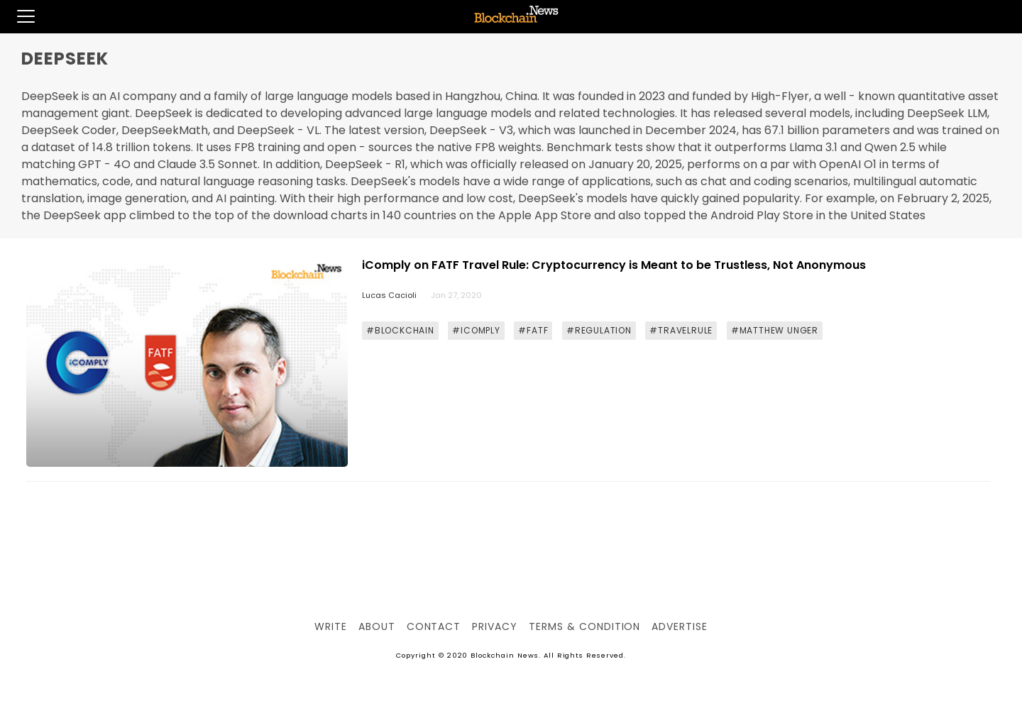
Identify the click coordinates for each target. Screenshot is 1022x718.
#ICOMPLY (476, 330)
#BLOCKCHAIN (400, 330)
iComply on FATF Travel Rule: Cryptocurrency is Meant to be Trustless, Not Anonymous (614, 265)
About (376, 626)
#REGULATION (599, 330)
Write (330, 626)
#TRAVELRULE (681, 330)
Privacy (494, 626)
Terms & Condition (584, 626)
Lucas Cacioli (389, 295)
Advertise (680, 626)
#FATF (533, 330)
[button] (17, 16)
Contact (434, 626)
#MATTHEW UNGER (774, 330)
